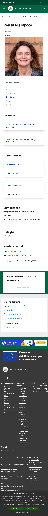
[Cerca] (44, 8)
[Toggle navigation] (4, 8)
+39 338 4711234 (16, 251)
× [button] (46, 492)
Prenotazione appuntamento (34, 458)
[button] (24, 513)
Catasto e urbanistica (22, 406)
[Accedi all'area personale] (40, 2)
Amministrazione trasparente (34, 470)
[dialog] (24, 503)
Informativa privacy (35, 474)
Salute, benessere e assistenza (23, 438)
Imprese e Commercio (22, 401)
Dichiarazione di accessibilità (34, 479)
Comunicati (36, 389)
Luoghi (45, 389)
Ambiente (22, 433)
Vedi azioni (8, 35)
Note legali (32, 476)
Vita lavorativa (23, 398)
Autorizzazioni (23, 443)
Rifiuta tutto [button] (31, 508)
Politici (25, 17)
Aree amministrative (9, 392)
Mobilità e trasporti (22, 411)
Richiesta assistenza (35, 467)
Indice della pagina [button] (12, 83)
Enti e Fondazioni (7, 399)
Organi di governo (7, 387)
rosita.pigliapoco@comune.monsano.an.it (21, 255)
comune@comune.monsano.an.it (12, 486)
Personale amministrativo (9, 406)
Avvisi (35, 391)
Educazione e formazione (23, 415)
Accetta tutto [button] (16, 508)
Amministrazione (14, 17)
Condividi (8, 31)
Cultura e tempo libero (23, 394)
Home (4, 17)
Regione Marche (8, 2)
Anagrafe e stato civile (22, 390)
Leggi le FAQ (33, 464)
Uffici (6, 396)
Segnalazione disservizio (37, 462)
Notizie (35, 386)
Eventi (45, 391)
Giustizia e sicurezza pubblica (22, 421)
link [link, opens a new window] (43, 504)
